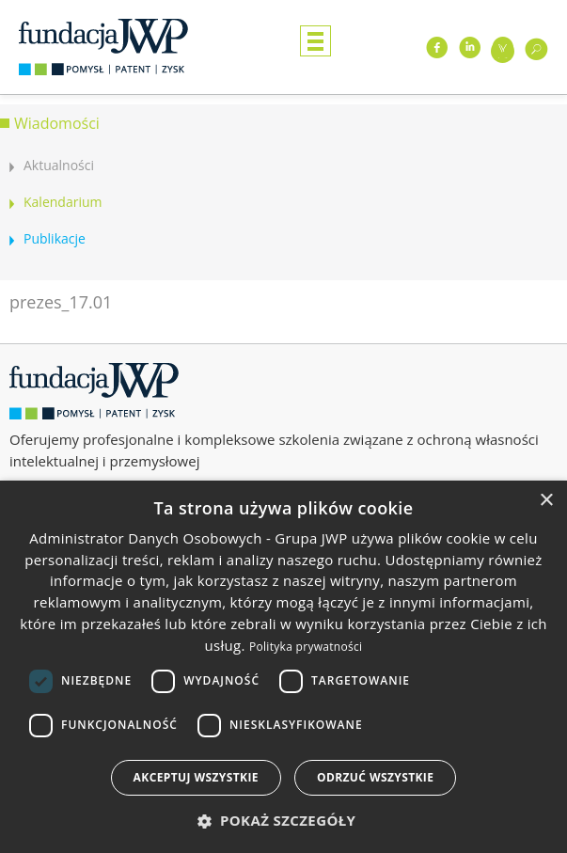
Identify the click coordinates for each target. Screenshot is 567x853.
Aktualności (59, 165)
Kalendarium (63, 202)
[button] (284, 820)
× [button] (546, 501)
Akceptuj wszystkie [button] (196, 777)
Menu (315, 40)
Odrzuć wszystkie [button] (375, 777)
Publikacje (55, 238)
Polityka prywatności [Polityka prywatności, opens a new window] (305, 647)
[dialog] (283, 667)
